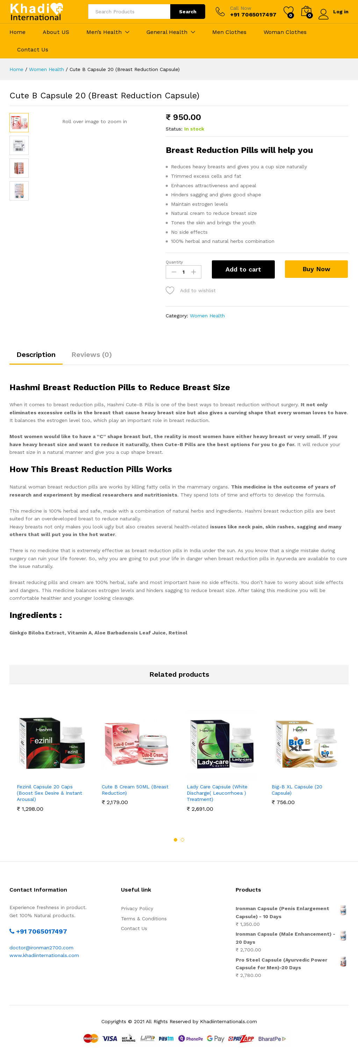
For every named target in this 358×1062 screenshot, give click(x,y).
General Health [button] (166, 32)
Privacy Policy (137, 908)
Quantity (174, 262)
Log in (333, 12)
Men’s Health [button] (104, 32)
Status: (174, 129)
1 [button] (175, 840)
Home (17, 32)
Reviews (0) (91, 354)
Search (187, 11)
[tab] (36, 357)
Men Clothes (229, 32)
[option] (51, 760)
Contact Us (32, 49)
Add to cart (243, 269)
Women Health (207, 315)
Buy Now (317, 269)
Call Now (240, 8)
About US (56, 32)
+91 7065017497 (38, 931)
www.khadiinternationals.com (44, 955)
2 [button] (182, 840)
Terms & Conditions (144, 918)
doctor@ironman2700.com (41, 947)
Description (36, 354)
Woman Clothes (285, 32)
